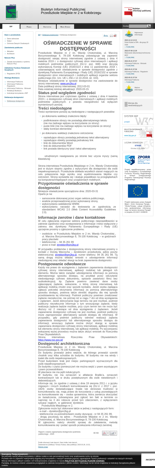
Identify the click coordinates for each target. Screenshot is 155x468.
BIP (11, 26)
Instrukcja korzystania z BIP (17, 93)
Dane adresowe (13, 39)
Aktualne (10, 51)
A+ (105, 35)
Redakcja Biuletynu (14, 91)
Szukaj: (126, 26)
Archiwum (10, 54)
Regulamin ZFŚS (13, 74)
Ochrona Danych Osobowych (18, 43)
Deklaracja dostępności (16, 101)
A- (107, 36)
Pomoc (29, 27)
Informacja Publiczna (15, 82)
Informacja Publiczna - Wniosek (19, 88)
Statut (9, 41)
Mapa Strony (65, 27)
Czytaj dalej (130, 47)
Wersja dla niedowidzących (135, 104)
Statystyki (47, 27)
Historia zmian (43, 447)
